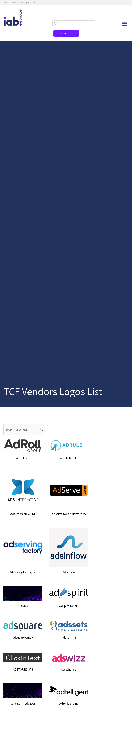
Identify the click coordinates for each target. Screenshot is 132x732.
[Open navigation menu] (124, 24)
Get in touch (66, 33)
